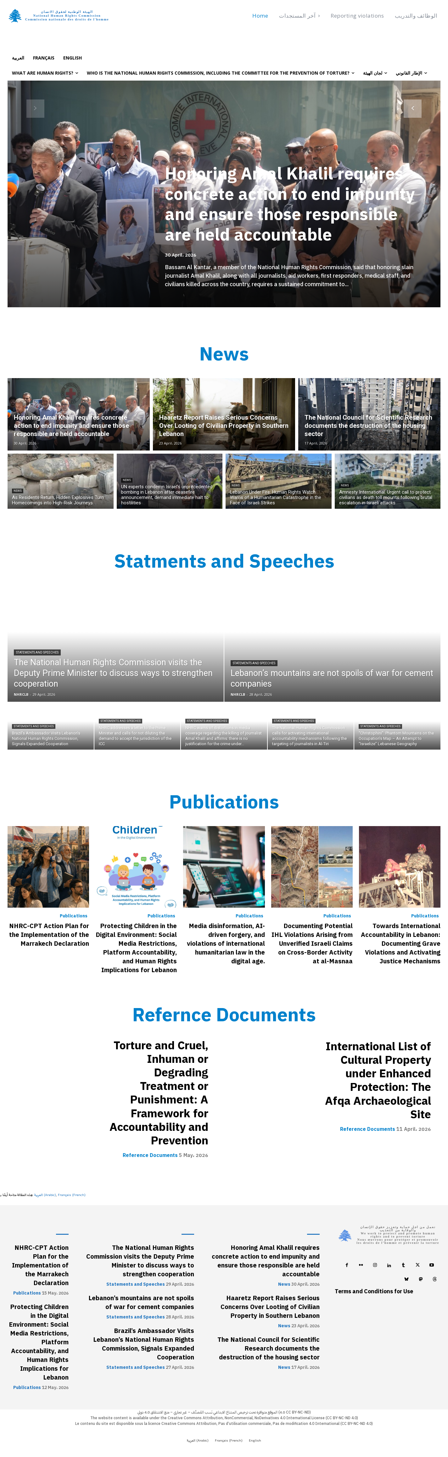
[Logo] (62, 16)
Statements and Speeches (37, 652)
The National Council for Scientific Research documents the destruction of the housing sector (268, 1348)
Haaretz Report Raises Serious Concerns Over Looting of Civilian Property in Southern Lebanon (270, 1307)
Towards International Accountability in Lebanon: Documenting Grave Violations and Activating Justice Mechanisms (400, 943)
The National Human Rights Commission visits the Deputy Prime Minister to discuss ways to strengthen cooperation (140, 1261)
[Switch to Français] (44, 57)
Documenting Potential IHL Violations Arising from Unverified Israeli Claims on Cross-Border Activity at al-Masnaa (312, 943)
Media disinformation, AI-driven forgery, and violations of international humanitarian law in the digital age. (226, 943)
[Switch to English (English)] (255, 1441)
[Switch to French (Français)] (72, 1195)
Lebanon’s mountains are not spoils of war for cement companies (141, 1303)
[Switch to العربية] (18, 57)
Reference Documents (150, 1156)
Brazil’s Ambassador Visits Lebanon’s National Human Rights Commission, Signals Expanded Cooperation (143, 1344)
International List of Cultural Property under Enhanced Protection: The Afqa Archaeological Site (378, 1080)
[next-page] (413, 108)
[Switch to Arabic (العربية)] (45, 1195)
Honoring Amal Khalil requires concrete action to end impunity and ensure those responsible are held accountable (291, 204)
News (18, 490)
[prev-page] (35, 108)
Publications (73, 916)
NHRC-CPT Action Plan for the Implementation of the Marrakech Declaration (49, 934)
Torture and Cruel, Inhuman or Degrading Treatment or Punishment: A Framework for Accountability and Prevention (158, 1093)
